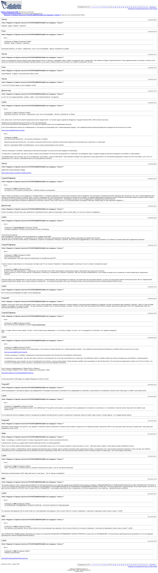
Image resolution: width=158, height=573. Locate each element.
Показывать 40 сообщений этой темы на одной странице (142, 8)
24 (131, 7)
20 (123, 7)
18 (119, 7)
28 (139, 7)
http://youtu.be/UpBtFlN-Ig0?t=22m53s (13, 130)
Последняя (152, 7)
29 (140, 7)
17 (117, 7)
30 (142, 7)
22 (127, 7)
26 (135, 7)
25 (133, 7)
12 (108, 7)
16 (115, 7)
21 (125, 7)
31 (144, 7)
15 (113, 7)
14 (111, 7)
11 (106, 7)
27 (137, 7)
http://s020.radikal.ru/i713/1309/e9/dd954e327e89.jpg (17, 373)
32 (146, 7)
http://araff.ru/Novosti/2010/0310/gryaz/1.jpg (15, 558)
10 (104, 7)
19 (121, 7)
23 (129, 7)
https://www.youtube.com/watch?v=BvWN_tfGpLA (16, 173)
